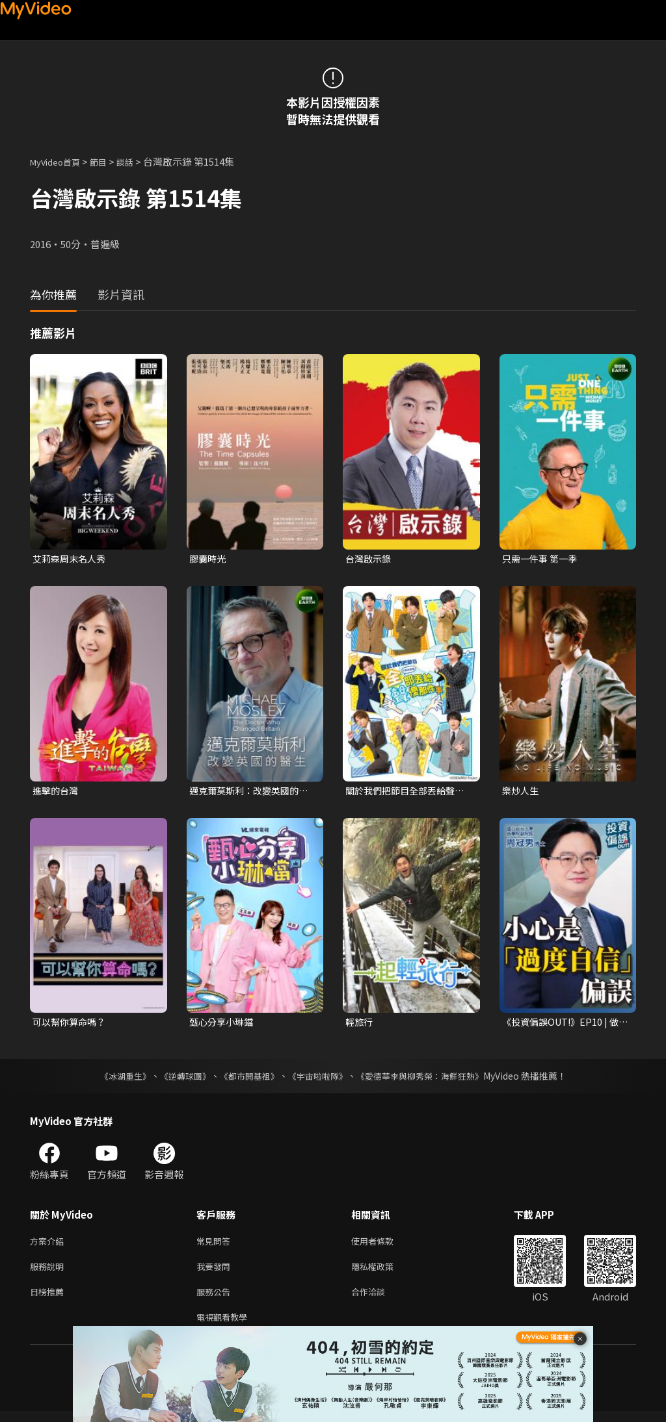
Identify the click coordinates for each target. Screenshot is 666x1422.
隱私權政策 (383, 1272)
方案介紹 (49, 1245)
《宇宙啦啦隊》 (319, 1079)
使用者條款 (383, 1245)
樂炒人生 (521, 791)
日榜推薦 (49, 1299)
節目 (108, 161)
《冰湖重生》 (114, 1079)
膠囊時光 (208, 559)
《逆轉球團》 (177, 1079)
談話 (138, 161)
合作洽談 (378, 1299)
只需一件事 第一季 (542, 559)
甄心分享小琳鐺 (223, 1025)
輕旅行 (360, 1025)
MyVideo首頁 (59, 161)
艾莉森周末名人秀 (72, 559)
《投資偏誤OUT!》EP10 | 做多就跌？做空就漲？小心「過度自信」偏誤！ (563, 1025)
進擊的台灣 (57, 791)
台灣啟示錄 (369, 559)
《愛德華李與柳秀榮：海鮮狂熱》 (428, 1079)
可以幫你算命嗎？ (72, 1025)
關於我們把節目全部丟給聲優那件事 (403, 792)
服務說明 (49, 1272)
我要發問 (215, 1272)
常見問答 (215, 1245)
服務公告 (215, 1299)
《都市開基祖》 (246, 1079)
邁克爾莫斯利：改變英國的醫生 (247, 792)
